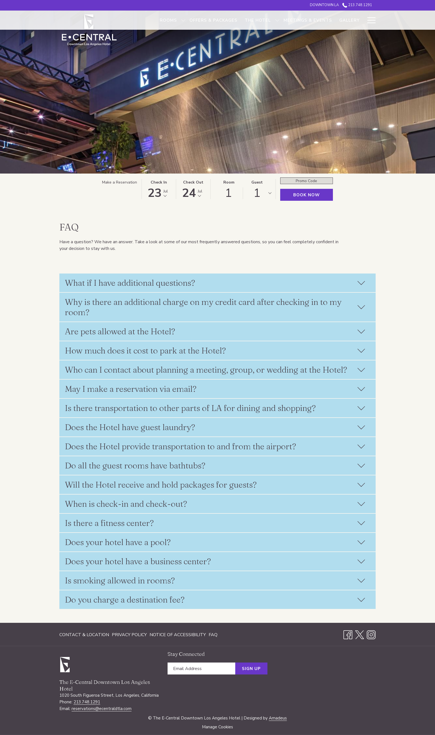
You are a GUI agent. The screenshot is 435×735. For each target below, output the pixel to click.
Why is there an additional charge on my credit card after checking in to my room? (215, 307)
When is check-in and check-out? (215, 504)
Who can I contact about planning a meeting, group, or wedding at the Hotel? (215, 370)
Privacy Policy (129, 635)
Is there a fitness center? (215, 523)
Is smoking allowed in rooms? (215, 580)
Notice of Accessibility (178, 635)
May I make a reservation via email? (215, 389)
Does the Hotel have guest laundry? (215, 427)
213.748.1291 (87, 702)
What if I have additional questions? (215, 283)
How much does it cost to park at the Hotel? (215, 350)
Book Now (306, 195)
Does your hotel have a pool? (215, 542)
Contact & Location (84, 635)
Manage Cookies (217, 727)
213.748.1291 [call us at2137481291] (357, 4)
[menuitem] (84, 634)
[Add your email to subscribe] (201, 668)
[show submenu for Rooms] (183, 20)
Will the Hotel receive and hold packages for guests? (215, 485)
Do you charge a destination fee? (215, 599)
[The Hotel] (257, 20)
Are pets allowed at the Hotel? (215, 331)
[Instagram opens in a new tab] (371, 634)
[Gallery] (349, 20)
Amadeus (278, 718)
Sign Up (251, 668)
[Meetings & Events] (308, 20)
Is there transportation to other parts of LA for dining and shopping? (215, 408)
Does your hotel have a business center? (215, 561)
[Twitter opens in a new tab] (359, 634)
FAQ (213, 635)
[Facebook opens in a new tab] (347, 634)
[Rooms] (168, 20)
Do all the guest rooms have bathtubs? (215, 465)
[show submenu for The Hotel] (277, 20)
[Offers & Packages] (213, 20)
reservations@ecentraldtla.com (101, 708)
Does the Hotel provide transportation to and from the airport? (215, 446)
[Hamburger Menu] (369, 20)
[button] (159, 189)
